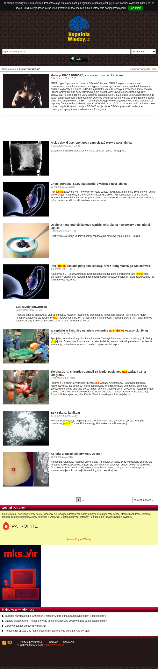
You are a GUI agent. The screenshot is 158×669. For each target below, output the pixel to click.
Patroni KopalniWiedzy (79, 539)
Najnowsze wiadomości (18, 609)
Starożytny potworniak (31, 306)
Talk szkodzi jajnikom (65, 412)
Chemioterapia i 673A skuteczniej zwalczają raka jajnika (89, 183)
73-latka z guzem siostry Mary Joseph (76, 453)
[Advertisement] (78, 127)
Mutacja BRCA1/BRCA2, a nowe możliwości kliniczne (87, 75)
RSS (9, 643)
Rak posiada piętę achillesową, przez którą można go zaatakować (100, 266)
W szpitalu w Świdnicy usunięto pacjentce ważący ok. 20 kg (99, 330)
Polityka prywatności (31, 642)
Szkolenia (68, 642)
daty (154, 69)
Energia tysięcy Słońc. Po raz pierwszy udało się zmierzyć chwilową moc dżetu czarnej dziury (56, 620)
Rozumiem (135, 8)
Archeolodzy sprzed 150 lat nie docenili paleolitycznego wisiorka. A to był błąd (47, 630)
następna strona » (143, 500)
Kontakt (53, 642)
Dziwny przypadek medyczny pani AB (25, 625)
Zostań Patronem (14, 507)
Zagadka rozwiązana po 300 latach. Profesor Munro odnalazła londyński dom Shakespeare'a (55, 615)
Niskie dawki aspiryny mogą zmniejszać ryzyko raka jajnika (91, 142)
